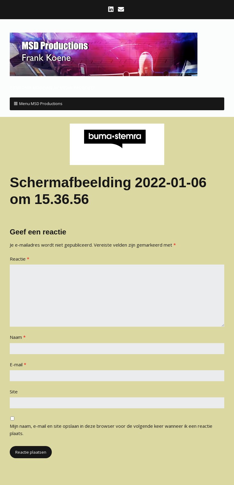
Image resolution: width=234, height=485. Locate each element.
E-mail (18, 364)
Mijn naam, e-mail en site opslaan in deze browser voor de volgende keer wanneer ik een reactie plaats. (111, 429)
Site (14, 391)
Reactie (19, 259)
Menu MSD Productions (40, 103)
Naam (18, 337)
